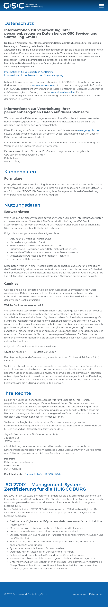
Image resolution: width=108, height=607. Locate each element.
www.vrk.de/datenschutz (63, 92)
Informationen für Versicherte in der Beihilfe (29, 72)
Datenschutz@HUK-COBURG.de (43, 474)
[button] (101, 5)
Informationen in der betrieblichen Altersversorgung (33, 75)
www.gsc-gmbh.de (88, 130)
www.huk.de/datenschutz (44, 85)
